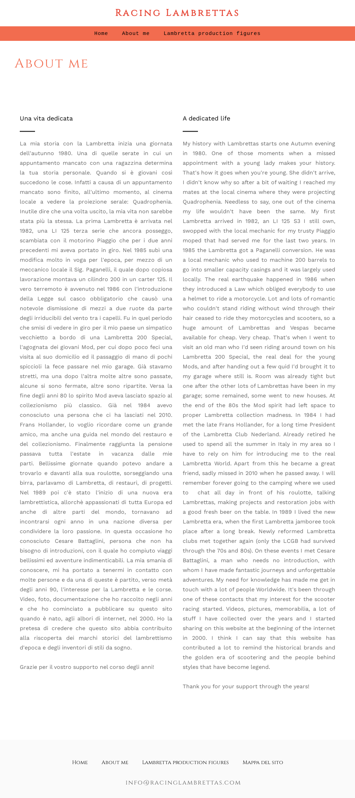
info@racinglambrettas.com (183, 782)
